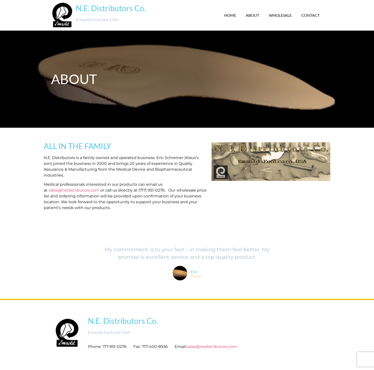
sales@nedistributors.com (74, 190)
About (252, 15)
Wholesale (280, 15)
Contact (310, 15)
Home (230, 15)
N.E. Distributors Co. (111, 8)
